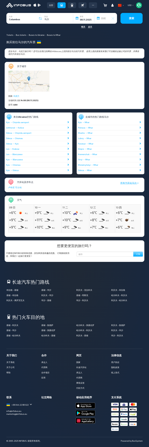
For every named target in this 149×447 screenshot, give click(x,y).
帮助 (8, 372)
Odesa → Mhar (85, 170)
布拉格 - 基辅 (12, 290)
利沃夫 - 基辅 (82, 335)
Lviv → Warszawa (14, 154)
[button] (93, 5)
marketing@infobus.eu (16, 414)
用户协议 (115, 362)
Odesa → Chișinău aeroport (18, 133)
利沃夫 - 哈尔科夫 (119, 300)
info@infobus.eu (13, 411)
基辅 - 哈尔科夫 (13, 335)
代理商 (44, 367)
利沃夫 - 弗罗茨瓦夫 (15, 300)
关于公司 (10, 367)
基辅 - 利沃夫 (12, 325)
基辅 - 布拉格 (12, 295)
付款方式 (80, 388)
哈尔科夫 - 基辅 (48, 335)
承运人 (44, 362)
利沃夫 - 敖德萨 (118, 325)
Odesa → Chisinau (14, 138)
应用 (43, 377)
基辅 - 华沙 (46, 290)
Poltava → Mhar (85, 127)
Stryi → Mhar (84, 159)
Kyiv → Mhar (83, 122)
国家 (78, 362)
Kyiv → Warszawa (14, 159)
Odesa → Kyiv (12, 143)
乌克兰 (16, 96)
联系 (9, 397)
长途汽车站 (81, 367)
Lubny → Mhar (84, 138)
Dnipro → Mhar (85, 149)
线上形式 (115, 372)
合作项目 (45, 372)
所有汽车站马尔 (129, 183)
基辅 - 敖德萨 (47, 325)
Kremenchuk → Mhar (87, 154)
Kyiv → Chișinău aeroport (17, 122)
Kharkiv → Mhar (85, 133)
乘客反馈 (80, 383)
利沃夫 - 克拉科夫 (84, 290)
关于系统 (10, 362)
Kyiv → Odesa (12, 170)
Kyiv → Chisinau (13, 165)
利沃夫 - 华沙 (47, 295)
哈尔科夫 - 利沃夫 (119, 295)
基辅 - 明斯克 (82, 295)
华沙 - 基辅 (46, 300)
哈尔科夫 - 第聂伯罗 (85, 325)
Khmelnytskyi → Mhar (88, 165)
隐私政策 (115, 367)
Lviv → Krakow (12, 149)
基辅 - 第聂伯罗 (48, 330)
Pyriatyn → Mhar (85, 143)
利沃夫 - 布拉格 (118, 290)
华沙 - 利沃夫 (82, 300)
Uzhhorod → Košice (15, 127)
